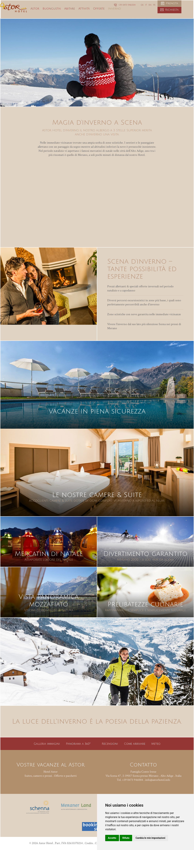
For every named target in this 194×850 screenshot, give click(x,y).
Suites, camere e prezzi (38, 776)
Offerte (109, 13)
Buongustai (62, 13)
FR (154, 5)
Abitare (80, 13)
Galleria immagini (47, 743)
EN (150, 5)
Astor (45, 13)
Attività (94, 13)
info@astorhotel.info (157, 780)
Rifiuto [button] (126, 838)
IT (146, 5)
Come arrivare (134, 743)
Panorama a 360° (78, 743)
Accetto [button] (112, 838)
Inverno (125, 13)
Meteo (155, 743)
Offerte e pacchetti (65, 776)
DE (142, 5)
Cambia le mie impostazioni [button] (150, 838)
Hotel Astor (50, 772)
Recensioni (110, 743)
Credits (86, 843)
